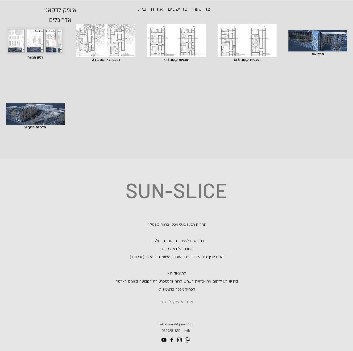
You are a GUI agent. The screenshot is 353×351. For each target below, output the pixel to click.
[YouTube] (164, 340)
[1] (187, 340)
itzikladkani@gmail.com (176, 324)
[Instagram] (179, 340)
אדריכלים (60, 20)
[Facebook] (172, 340)
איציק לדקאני (60, 10)
